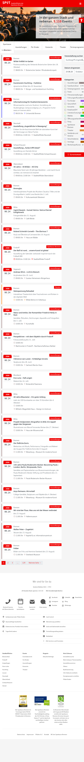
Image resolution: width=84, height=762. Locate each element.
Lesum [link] (4, 673)
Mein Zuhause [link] (67, 653)
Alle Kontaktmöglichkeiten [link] (54, 591)
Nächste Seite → (35, 563)
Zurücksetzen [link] (75, 155)
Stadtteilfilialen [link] (7, 653)
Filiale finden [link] (67, 679)
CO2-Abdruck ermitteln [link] (70, 673)
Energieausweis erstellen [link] (71, 676)
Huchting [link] (5, 669)
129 (23, 563)
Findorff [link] (4, 660)
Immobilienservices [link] (69, 663)
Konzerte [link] (49, 47)
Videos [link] (65, 666)
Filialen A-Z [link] (38, 734)
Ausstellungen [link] (21, 47)
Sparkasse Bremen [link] (7, 47)
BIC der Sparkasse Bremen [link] (59, 734)
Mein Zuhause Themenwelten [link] (72, 660)
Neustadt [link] (5, 676)
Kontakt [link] (46, 734)
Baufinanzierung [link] (68, 669)
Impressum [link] (30, 734)
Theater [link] (63, 47)
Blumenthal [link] (6, 656)
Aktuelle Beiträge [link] (48, 656)
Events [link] (25, 653)
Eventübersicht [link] (27, 656)
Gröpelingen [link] (6, 663)
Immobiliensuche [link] (68, 656)
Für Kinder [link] (35, 47)
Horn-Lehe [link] (5, 666)
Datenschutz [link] (21, 734)
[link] (81, 20)
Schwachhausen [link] (7, 682)
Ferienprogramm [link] (77, 47)
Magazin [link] (45, 653)
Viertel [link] (4, 686)
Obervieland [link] (6, 679)
